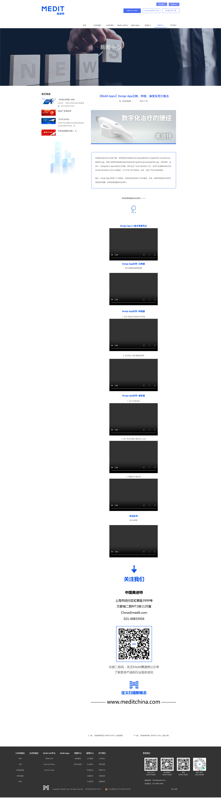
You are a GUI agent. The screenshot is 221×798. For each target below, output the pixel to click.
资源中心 (148, 25)
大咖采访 (90, 776)
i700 (20, 764)
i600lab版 (20, 776)
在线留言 (102, 776)
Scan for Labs (49, 770)
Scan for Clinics (49, 764)
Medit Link (49, 758)
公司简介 (102, 758)
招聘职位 (102, 781)
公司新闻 (90, 758)
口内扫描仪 (97, 25)
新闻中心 (160, 25)
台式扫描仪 (110, 25)
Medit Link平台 (122, 25)
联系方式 (102, 770)
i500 (20, 781)
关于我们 (173, 25)
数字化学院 (78, 764)
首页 (84, 25)
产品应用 (90, 781)
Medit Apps (135, 25)
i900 (20, 758)
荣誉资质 (102, 764)
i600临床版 (20, 770)
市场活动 (90, 770)
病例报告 (78, 758)
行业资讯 (90, 764)
